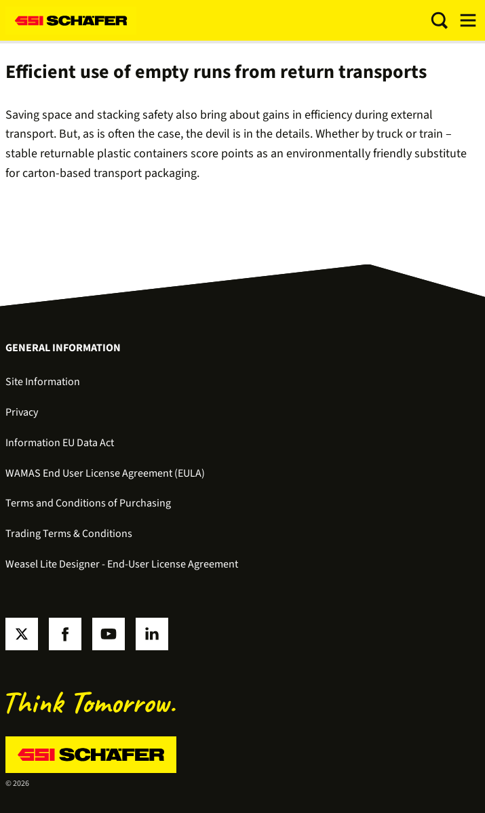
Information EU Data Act (59, 442)
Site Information (42, 381)
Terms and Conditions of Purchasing (88, 503)
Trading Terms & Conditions (68, 533)
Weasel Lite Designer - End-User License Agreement (121, 564)
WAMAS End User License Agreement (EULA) (105, 473)
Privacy (21, 412)
